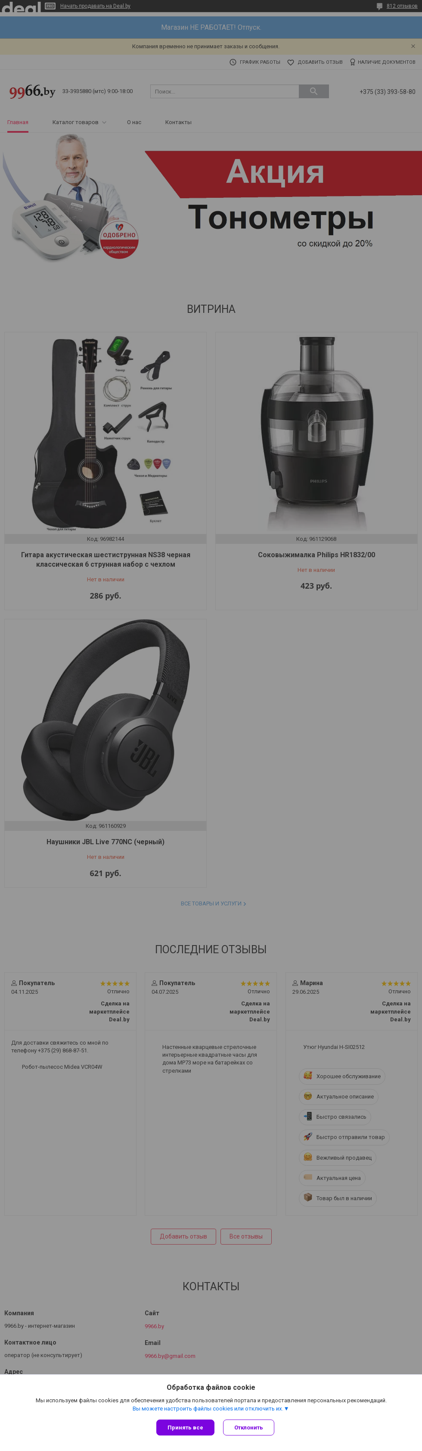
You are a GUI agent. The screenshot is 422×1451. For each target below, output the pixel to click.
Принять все (185, 1427)
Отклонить (248, 1427)
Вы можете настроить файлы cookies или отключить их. (208, 1408)
